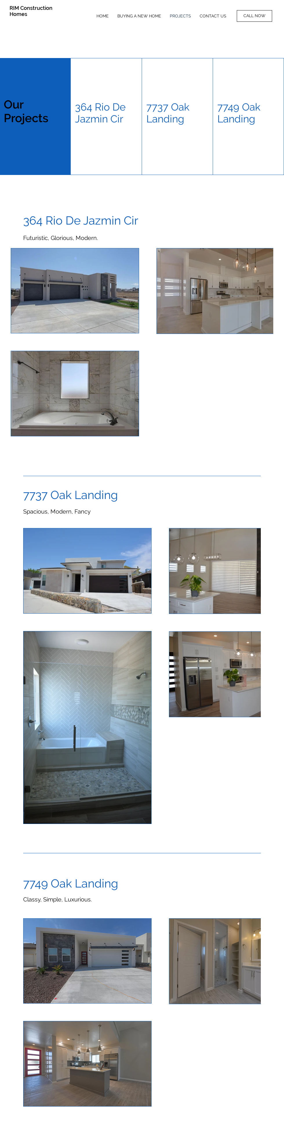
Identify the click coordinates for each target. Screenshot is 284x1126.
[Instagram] (11, 1096)
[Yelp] (11, 1109)
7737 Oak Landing (168, 113)
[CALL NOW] (254, 16)
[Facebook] (11, 1084)
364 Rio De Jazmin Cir (100, 113)
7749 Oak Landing (239, 113)
